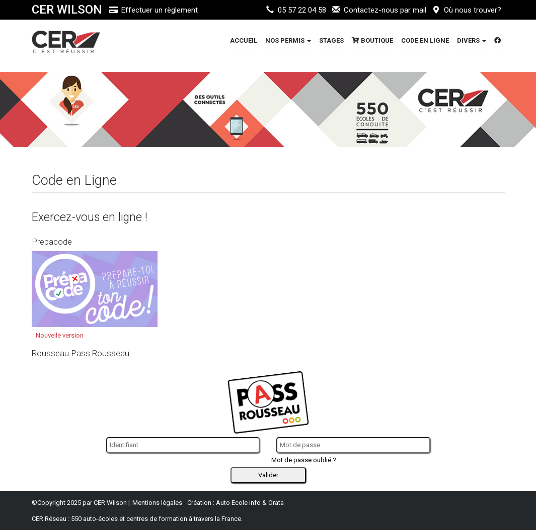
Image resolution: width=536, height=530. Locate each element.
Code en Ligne (425, 40)
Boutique (372, 40)
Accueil (243, 40)
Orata (276, 502)
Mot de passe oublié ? (303, 460)
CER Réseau (49, 518)
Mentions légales (157, 502)
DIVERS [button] (471, 40)
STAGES (331, 40)
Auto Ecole (232, 502)
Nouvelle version (60, 335)
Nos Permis (288, 40)
